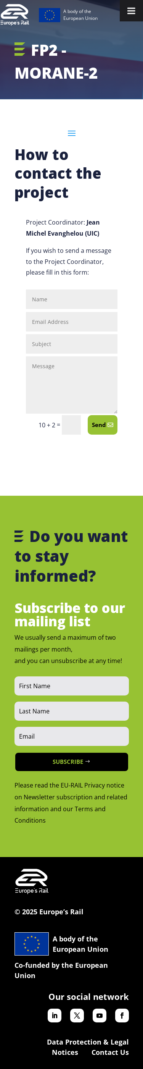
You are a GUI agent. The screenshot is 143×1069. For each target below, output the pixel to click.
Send (99, 425)
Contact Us (110, 1052)
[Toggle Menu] (131, 10)
